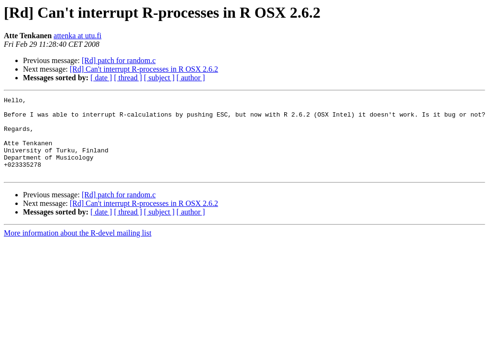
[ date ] (101, 78)
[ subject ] (159, 78)
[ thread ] (128, 78)
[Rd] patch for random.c (119, 60)
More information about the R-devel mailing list (77, 249)
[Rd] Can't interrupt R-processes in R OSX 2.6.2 (144, 69)
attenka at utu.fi (77, 36)
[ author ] (191, 78)
